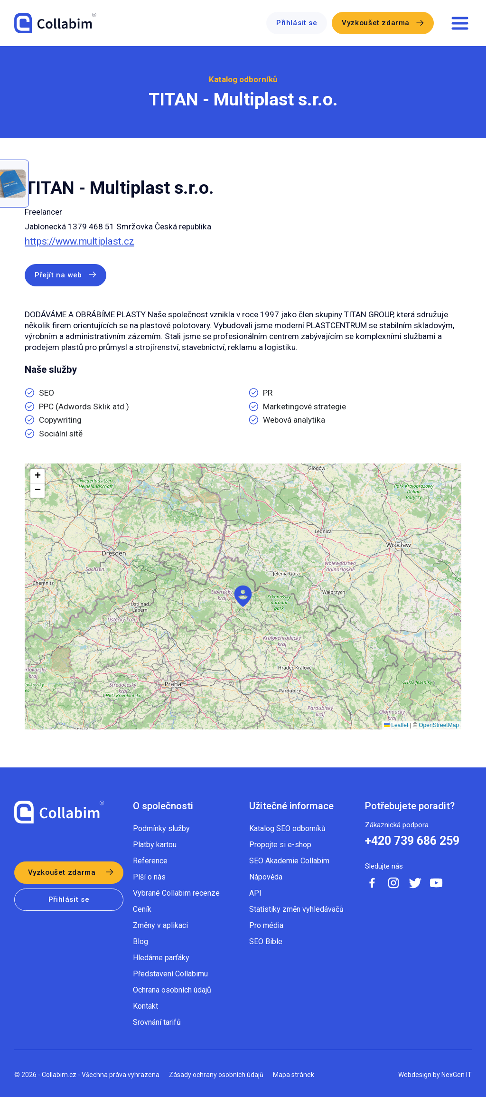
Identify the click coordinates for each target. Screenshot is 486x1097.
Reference (150, 860)
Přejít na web (58, 275)
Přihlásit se (296, 23)
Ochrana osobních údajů (172, 989)
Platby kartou (155, 844)
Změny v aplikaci (160, 925)
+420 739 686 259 (412, 841)
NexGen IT (456, 1074)
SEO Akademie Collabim (289, 860)
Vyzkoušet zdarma (376, 23)
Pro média (266, 925)
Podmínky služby (161, 828)
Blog (140, 941)
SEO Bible (265, 941)
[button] (243, 596)
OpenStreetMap (439, 725)
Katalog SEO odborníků (287, 828)
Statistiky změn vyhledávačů (296, 909)
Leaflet (396, 725)
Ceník (142, 909)
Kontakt (145, 1006)
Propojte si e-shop (280, 844)
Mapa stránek (293, 1074)
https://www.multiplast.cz (79, 241)
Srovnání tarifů (157, 1022)
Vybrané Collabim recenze (176, 893)
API (255, 893)
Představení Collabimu (170, 973)
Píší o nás (149, 876)
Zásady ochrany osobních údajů (216, 1074)
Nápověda (265, 876)
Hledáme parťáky (161, 957)
